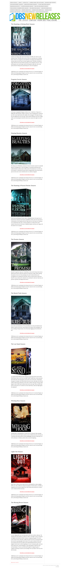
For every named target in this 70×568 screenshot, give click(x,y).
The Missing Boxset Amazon (19, 502)
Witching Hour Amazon (18, 401)
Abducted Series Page (46, 8)
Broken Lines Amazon (15, 11)
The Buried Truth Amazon (19, 293)
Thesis (58, 565)
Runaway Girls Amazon (50, 2)
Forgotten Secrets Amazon (30, 4)
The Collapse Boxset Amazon (41, 6)
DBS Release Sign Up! (15, 6)
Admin (57, 566)
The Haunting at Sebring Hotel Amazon (19, 8)
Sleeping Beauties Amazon (19, 133)
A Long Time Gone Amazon (44, 4)
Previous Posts (15, 562)
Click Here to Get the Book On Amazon (27, 68)
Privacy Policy (13, 2)
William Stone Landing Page (28, 11)
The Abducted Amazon (35, 8)
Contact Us (25, 2)
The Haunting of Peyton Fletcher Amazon (23, 185)
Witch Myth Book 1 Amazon (16, 4)
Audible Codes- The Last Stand (37, 2)
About (20, 2)
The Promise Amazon (17, 239)
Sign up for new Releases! (42, 11)
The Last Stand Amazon (18, 344)
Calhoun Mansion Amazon (27, 6)
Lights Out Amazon (17, 451)
